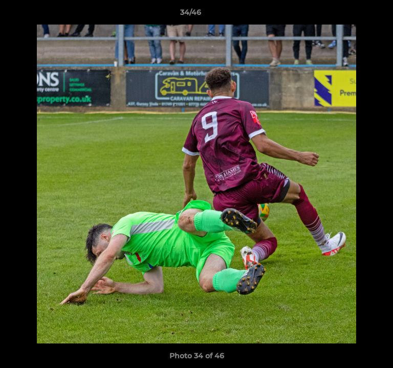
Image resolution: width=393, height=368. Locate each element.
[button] (356, 14)
